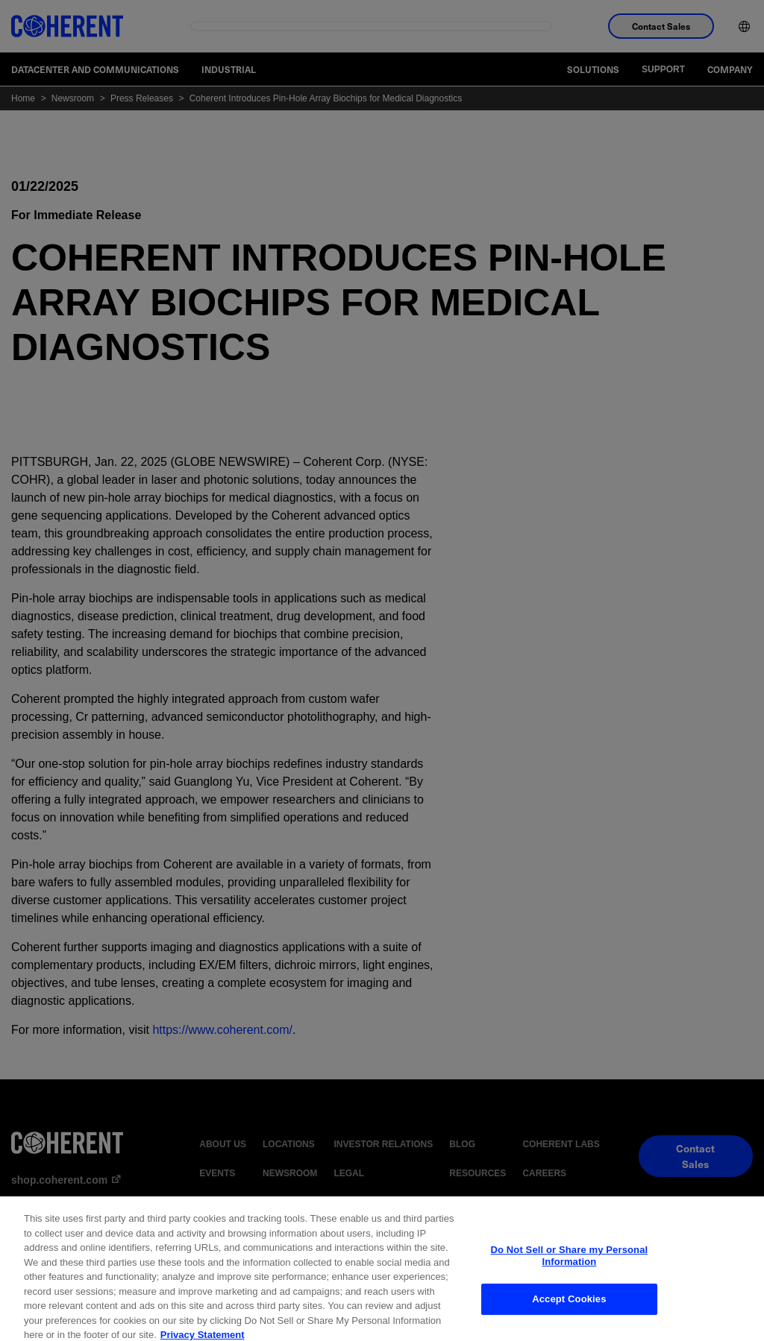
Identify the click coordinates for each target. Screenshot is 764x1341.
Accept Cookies (569, 1316)
